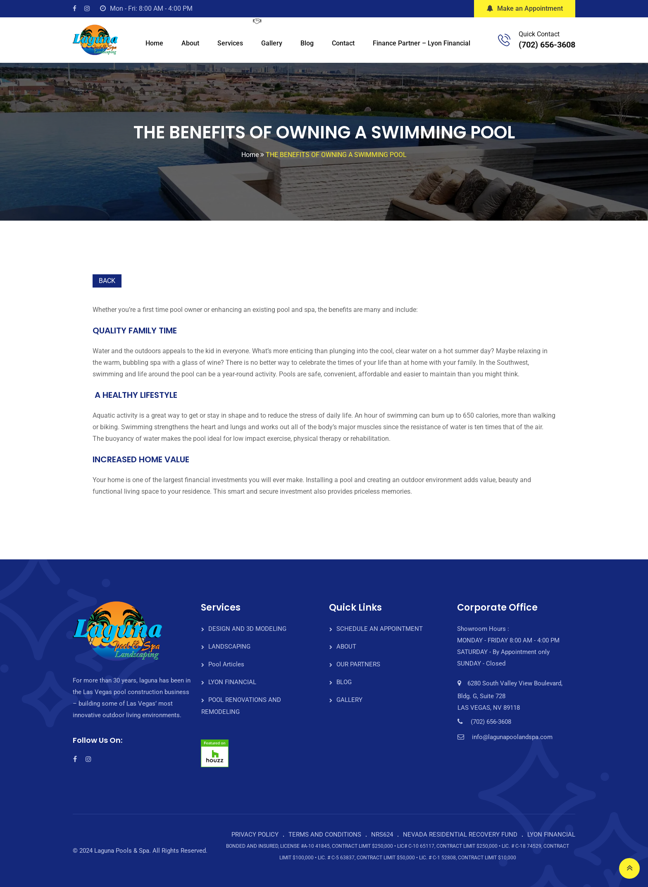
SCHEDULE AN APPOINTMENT (379, 629)
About (190, 43)
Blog (307, 43)
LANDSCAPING (229, 646)
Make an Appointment (524, 8)
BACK (107, 281)
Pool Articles (226, 664)
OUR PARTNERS (358, 664)
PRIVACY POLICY (255, 834)
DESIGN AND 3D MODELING (247, 629)
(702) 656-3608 (547, 45)
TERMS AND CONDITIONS (324, 834)
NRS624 (382, 834)
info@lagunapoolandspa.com (512, 737)
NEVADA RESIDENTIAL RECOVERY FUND (460, 834)
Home (154, 43)
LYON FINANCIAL (232, 682)
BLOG (344, 682)
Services (230, 43)
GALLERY (349, 700)
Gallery (271, 43)
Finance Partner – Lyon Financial (421, 43)
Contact (343, 43)
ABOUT (346, 646)
